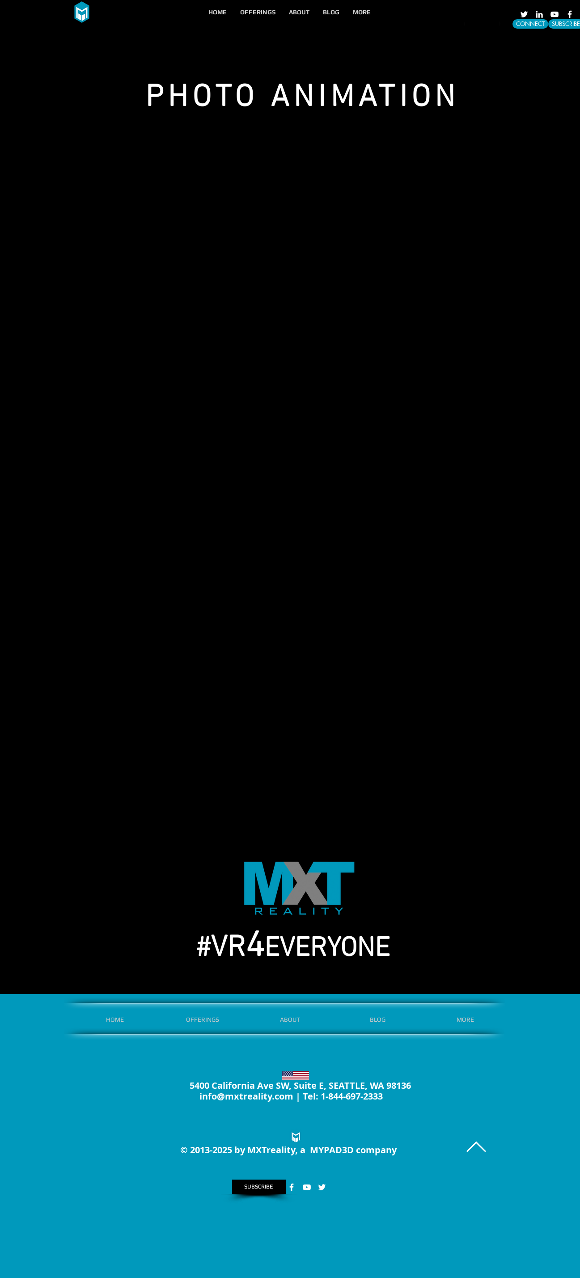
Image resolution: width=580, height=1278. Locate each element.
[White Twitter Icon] (524, 14)
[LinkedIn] (539, 14)
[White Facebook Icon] (570, 14)
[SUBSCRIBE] (259, 1187)
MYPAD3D (332, 1150)
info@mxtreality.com (246, 1096)
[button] (257, 12)
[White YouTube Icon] (554, 14)
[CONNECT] (530, 24)
